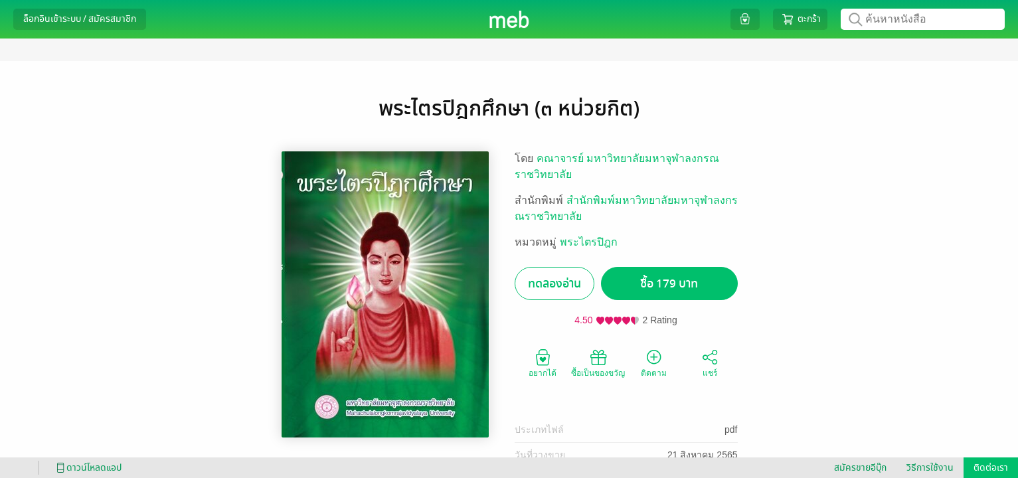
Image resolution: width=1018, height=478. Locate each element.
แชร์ (710, 362)
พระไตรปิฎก (589, 242)
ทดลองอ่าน (554, 284)
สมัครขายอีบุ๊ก (860, 468)
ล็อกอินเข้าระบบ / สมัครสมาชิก (79, 19)
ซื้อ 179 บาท (669, 284)
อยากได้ (542, 362)
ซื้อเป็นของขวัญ (598, 362)
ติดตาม (654, 362)
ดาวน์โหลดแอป (87, 468)
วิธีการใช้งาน (930, 468)
